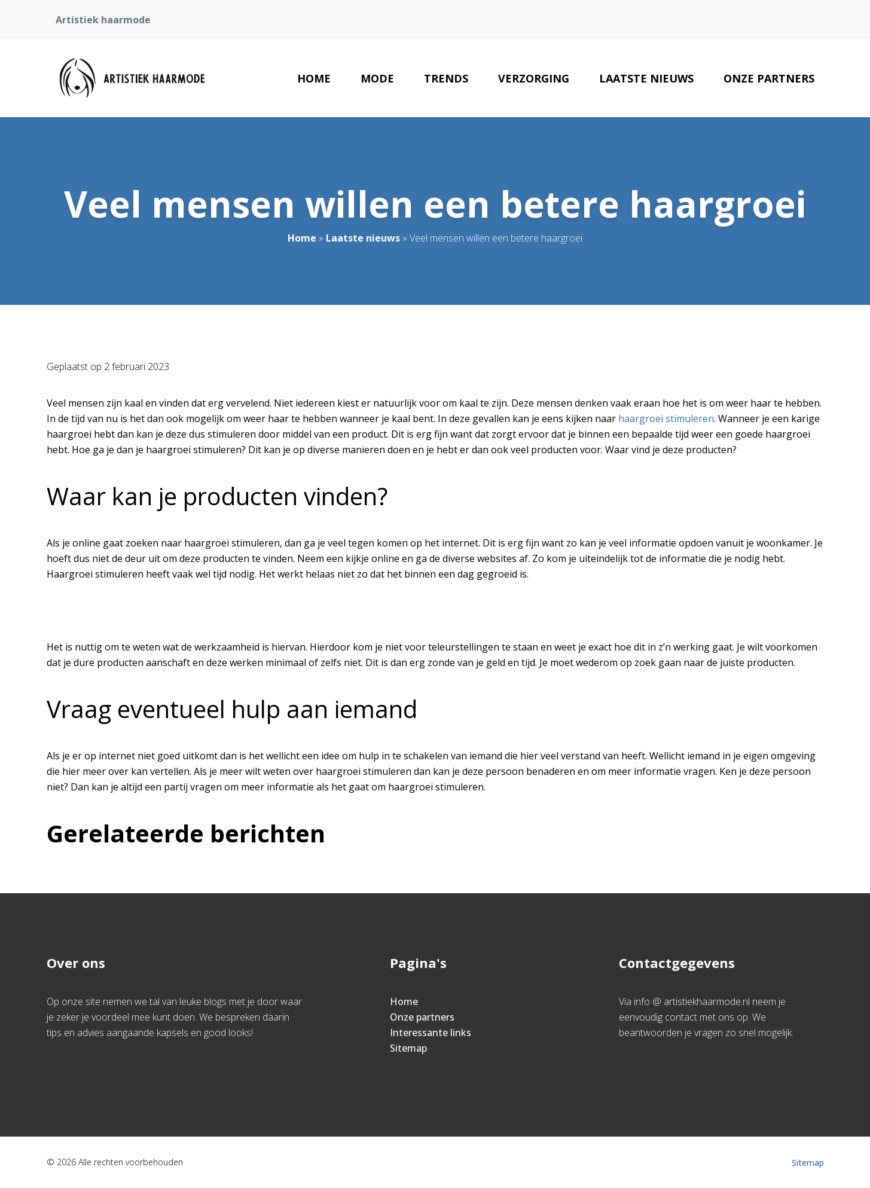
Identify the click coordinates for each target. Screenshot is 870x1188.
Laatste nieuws (646, 78)
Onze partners (769, 78)
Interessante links (430, 1032)
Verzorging (533, 78)
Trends (446, 78)
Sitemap (408, 1048)
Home (314, 78)
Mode (377, 78)
